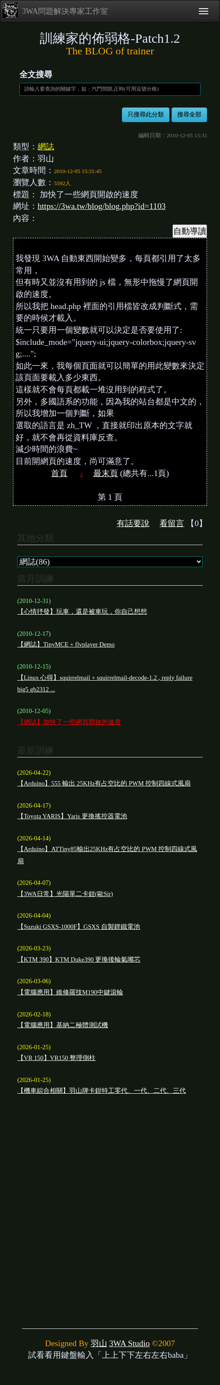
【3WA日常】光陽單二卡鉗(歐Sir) (65, 893)
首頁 (59, 473)
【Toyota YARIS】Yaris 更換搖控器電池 (72, 816)
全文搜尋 (35, 74)
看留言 (171, 523)
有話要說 (133, 523)
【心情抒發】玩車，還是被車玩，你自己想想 (82, 611)
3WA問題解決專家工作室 (55, 10)
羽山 (99, 1343)
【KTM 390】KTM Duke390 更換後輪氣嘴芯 (78, 959)
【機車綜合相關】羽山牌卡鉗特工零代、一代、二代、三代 (101, 1090)
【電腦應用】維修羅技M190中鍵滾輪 (70, 992)
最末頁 (105, 473)
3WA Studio (129, 1343)
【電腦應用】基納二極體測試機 (62, 1025)
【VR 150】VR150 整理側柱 (56, 1057)
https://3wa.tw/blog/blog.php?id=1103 (102, 206)
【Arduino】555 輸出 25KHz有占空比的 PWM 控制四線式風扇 (104, 783)
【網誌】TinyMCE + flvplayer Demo (66, 644)
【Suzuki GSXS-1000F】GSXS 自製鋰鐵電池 (78, 926)
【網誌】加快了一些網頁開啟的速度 (69, 722)
